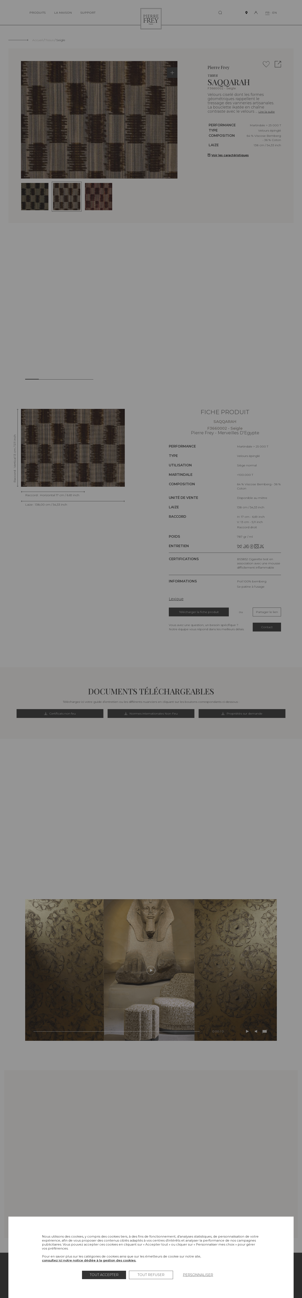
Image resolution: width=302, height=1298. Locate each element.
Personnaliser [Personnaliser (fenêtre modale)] (198, 1275)
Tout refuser (151, 1275)
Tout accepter (104, 1275)
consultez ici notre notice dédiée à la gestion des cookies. (89, 1260)
